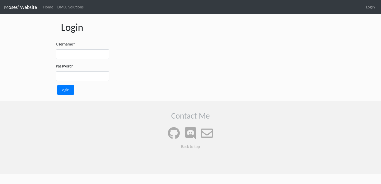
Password (65, 66)
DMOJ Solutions (70, 7)
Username (65, 44)
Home (48, 7)
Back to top (190, 146)
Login (370, 7)
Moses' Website (20, 7)
